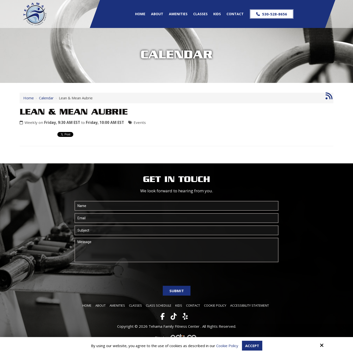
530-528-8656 (271, 14)
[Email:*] (176, 218)
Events (140, 122)
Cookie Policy (227, 345)
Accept (252, 345)
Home (28, 97)
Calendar (46, 97)
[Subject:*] (176, 230)
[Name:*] (176, 206)
